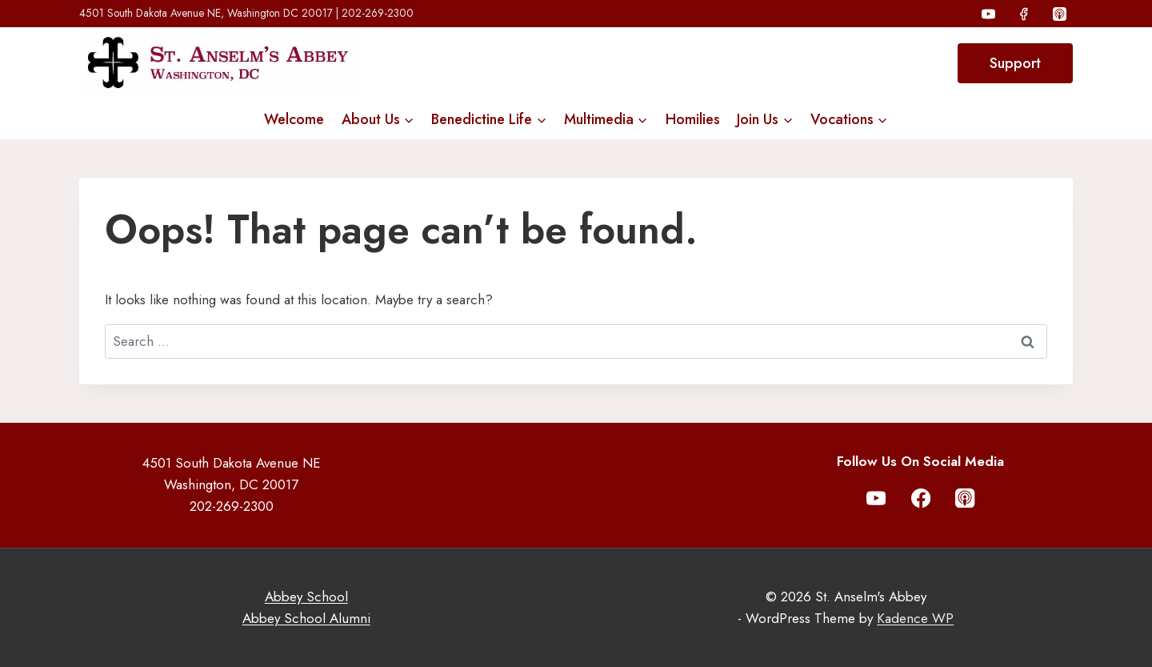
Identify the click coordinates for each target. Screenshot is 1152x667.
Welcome (294, 119)
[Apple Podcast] (1059, 13)
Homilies (693, 119)
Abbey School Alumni (306, 618)
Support (1015, 63)
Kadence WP (915, 618)
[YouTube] (988, 13)
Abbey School (306, 596)
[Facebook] (1024, 13)
